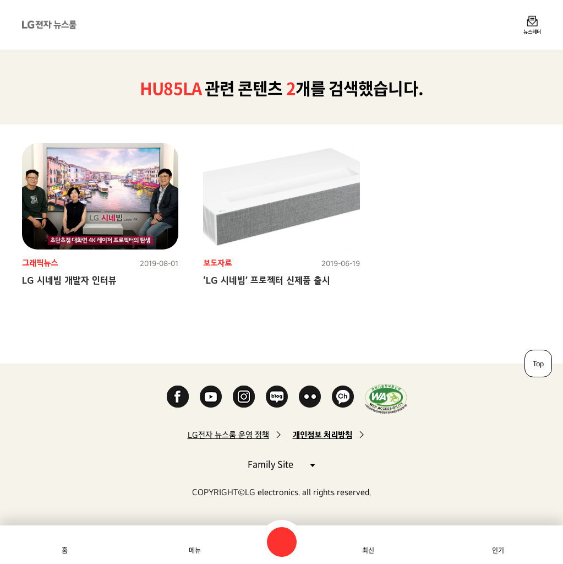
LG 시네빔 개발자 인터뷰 (69, 280)
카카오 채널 (343, 397)
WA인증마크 (386, 398)
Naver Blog (277, 397)
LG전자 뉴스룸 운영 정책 (228, 435)
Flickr (310, 397)
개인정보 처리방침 (322, 435)
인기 (498, 550)
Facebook (178, 397)
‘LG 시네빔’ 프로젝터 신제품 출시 (266, 280)
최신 (368, 550)
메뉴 (195, 550)
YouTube (211, 397)
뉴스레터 (532, 31)
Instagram (244, 397)
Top (538, 363)
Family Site (281, 463)
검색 (282, 542)
